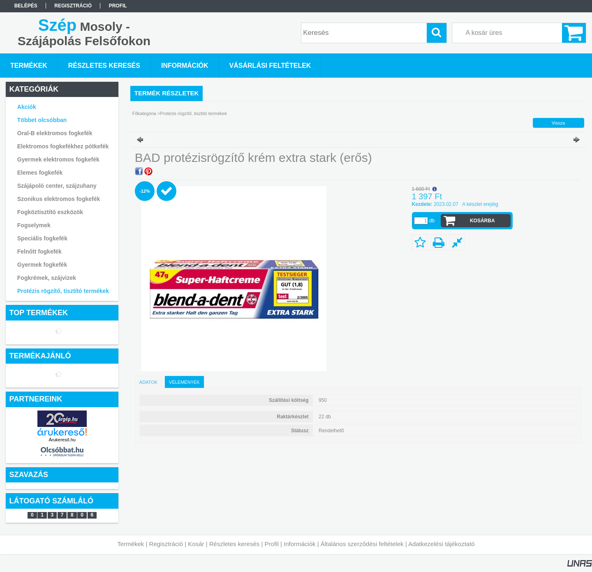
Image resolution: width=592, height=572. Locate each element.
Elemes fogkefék (40, 172)
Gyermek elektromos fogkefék (58, 159)
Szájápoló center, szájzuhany (57, 185)
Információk (300, 543)
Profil (272, 543)
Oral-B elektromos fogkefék (54, 133)
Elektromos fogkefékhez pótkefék (63, 146)
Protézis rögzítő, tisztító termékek (63, 291)
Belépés (25, 6)
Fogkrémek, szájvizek (46, 277)
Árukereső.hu (62, 439)
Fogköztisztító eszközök (50, 212)
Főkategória (144, 113)
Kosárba (482, 221)
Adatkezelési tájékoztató (441, 543)
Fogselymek (34, 225)
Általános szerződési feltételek (362, 543)
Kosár (196, 543)
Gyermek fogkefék (42, 264)
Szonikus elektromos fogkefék (58, 199)
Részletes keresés (234, 543)
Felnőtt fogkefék (39, 251)
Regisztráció (166, 543)
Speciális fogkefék (42, 238)
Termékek (130, 543)
